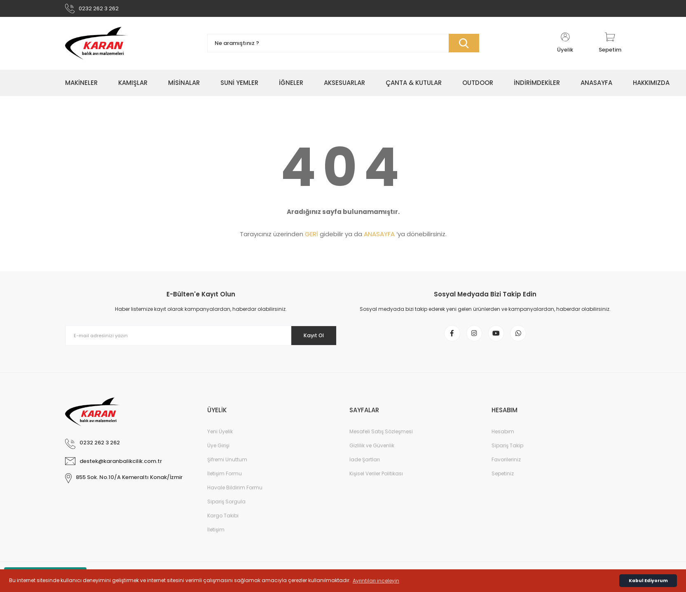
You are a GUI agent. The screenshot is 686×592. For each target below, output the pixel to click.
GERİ (311, 237)
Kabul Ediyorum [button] (648, 581)
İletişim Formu (224, 481)
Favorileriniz (506, 467)
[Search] (343, 46)
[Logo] (96, 46)
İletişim (216, 537)
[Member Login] (565, 46)
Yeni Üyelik (220, 439)
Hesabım (503, 439)
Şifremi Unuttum (227, 467)
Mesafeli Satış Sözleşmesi (381, 439)
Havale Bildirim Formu (234, 495)
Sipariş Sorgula (226, 509)
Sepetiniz (503, 481)
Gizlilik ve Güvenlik (371, 453)
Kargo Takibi (223, 523)
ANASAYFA (379, 237)
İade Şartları (364, 467)
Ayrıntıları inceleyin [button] (376, 580)
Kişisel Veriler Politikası (376, 481)
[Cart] (610, 46)
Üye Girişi (218, 453)
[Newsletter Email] (201, 339)
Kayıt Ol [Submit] (309, 338)
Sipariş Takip (507, 453)
